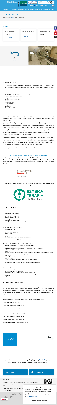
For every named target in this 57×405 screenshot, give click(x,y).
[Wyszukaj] (45, 6)
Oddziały (12, 17)
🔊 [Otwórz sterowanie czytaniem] (55, 37)
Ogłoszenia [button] (27, 9)
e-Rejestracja (24, 2)
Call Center (24, 5)
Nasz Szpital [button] (5, 9)
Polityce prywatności (32, 396)
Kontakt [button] (52, 9)
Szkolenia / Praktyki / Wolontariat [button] (44, 9)
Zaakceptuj (44, 400)
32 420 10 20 (8, 36)
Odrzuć (34, 400)
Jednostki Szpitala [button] (21, 9)
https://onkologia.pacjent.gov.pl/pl (41, 359)
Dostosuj (38, 400)
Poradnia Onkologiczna (10, 37)
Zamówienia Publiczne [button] (34, 9)
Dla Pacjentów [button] (14, 9)
